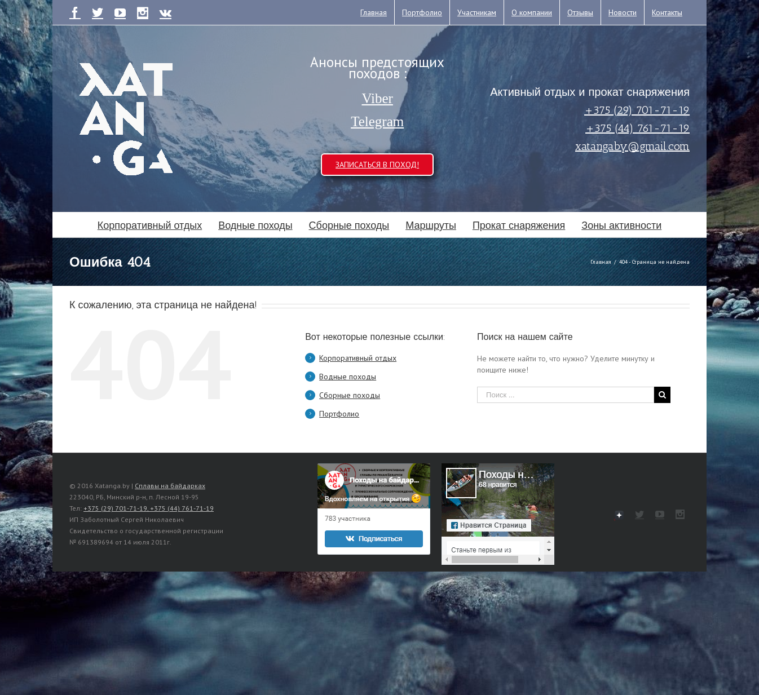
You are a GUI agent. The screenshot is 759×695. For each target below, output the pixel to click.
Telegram (377, 121)
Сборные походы (349, 395)
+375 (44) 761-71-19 (637, 128)
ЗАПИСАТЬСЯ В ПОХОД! (377, 165)
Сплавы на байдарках (170, 485)
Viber (376, 98)
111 (619, 515)
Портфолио (339, 414)
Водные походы (347, 376)
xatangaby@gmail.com (632, 146)
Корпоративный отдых (357, 358)
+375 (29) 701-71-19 (637, 110)
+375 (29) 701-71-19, (116, 508)
